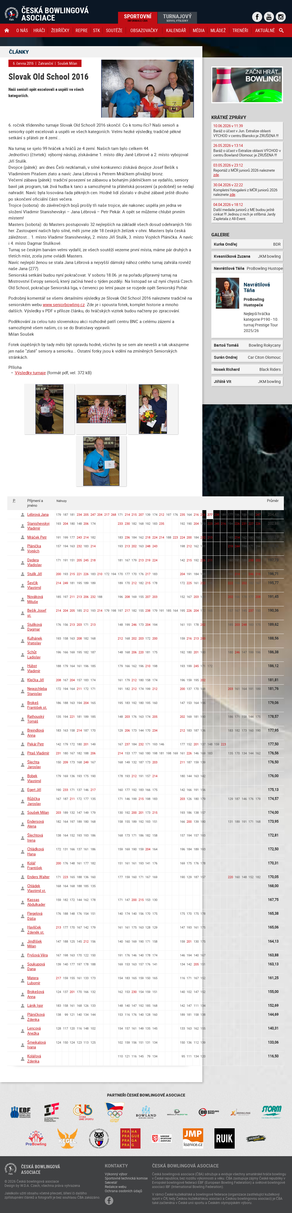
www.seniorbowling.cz (64, 304)
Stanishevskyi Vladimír (38, 526)
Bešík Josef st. (36, 613)
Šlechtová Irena (35, 838)
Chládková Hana (35, 851)
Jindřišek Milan (34, 944)
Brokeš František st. (37, 705)
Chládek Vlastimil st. (36, 888)
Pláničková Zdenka (36, 1017)
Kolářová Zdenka (34, 1058)
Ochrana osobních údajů (123, 1191)
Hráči (39, 30)
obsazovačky (144, 30)
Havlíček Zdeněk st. (35, 930)
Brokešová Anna (35, 994)
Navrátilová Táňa (257, 287)
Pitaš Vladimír (38, 752)
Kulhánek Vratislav (34, 641)
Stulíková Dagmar (34, 627)
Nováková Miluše (35, 599)
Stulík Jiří (34, 573)
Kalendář (176, 30)
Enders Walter (38, 876)
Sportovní (137, 17)
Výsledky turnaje (30, 372)
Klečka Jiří (35, 679)
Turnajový (177, 17)
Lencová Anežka (34, 1031)
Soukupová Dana (36, 966)
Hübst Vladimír (33, 668)
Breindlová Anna (35, 733)
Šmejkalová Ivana (36, 1045)
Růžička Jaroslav (34, 801)
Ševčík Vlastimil (34, 585)
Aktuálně (265, 30)
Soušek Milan (38, 812)
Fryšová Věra (37, 955)
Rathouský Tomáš (35, 719)
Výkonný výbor (116, 1174)
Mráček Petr (37, 537)
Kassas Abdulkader (36, 902)
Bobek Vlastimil (34, 778)
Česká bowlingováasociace (40, 1169)
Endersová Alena (35, 824)
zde (216, 174)
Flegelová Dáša (34, 916)
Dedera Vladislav (34, 562)
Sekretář (111, 1182)
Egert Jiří (34, 789)
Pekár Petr (35, 743)
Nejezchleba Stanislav (37, 691)
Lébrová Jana (38, 514)
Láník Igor (35, 1005)
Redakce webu (115, 1186)
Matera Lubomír (33, 980)
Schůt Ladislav (33, 654)
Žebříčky (60, 30)
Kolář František (34, 865)
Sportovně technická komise (126, 1178)
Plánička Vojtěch (34, 548)
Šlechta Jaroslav (34, 764)
